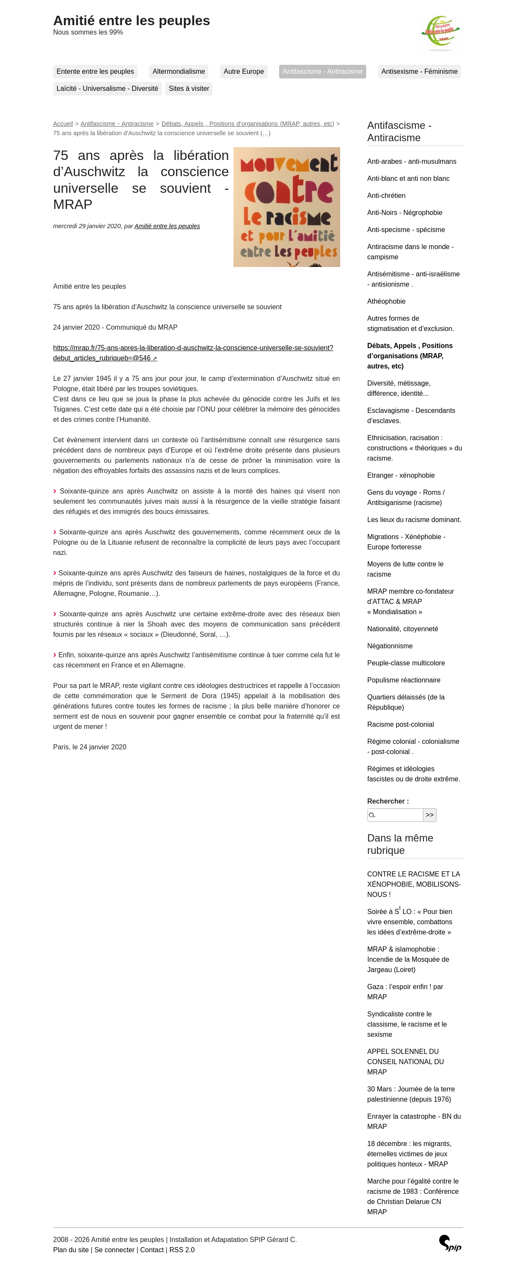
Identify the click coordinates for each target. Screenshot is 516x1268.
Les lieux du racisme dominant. (414, 519)
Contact (151, 1249)
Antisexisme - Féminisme (420, 71)
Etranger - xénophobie (401, 475)
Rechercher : (388, 801)
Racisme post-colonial (400, 724)
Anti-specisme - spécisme (406, 229)
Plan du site (71, 1249)
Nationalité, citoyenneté (402, 629)
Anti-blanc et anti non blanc (408, 178)
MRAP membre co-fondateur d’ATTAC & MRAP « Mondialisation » (410, 601)
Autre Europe (244, 71)
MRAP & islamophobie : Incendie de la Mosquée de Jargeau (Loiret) (408, 959)
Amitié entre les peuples (131, 20)
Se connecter (114, 1249)
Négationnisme (390, 646)
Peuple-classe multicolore (406, 663)
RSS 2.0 (182, 1249)
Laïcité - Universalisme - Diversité (107, 88)
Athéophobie (386, 301)
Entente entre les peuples (95, 71)
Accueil (63, 123)
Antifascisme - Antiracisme (323, 71)
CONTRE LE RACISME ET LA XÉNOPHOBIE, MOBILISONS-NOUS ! (414, 884)
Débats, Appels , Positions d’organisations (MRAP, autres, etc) (248, 123)
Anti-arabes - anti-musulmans (412, 161)
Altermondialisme (179, 71)
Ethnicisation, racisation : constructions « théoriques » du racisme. (414, 448)
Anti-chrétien (386, 195)
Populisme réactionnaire (404, 680)
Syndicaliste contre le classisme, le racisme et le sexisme (407, 1024)
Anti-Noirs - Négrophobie (405, 212)
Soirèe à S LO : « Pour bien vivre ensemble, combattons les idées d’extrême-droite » (409, 922)
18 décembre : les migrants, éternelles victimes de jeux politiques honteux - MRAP (409, 1154)
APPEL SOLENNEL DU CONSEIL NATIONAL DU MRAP (405, 1062)
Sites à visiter (189, 88)
